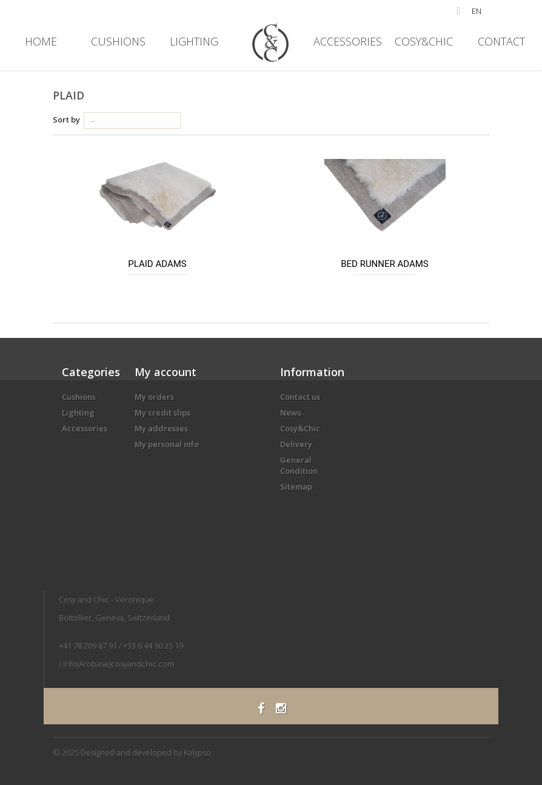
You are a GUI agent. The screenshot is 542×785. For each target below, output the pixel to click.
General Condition (299, 465)
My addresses (161, 428)
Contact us (300, 396)
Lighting (194, 41)
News (290, 412)
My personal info (167, 444)
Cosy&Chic (424, 41)
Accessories (347, 41)
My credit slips (162, 412)
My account (165, 372)
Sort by (66, 119)
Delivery (296, 444)
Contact (501, 41)
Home (41, 41)
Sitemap (296, 486)
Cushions (118, 41)
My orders (154, 396)
